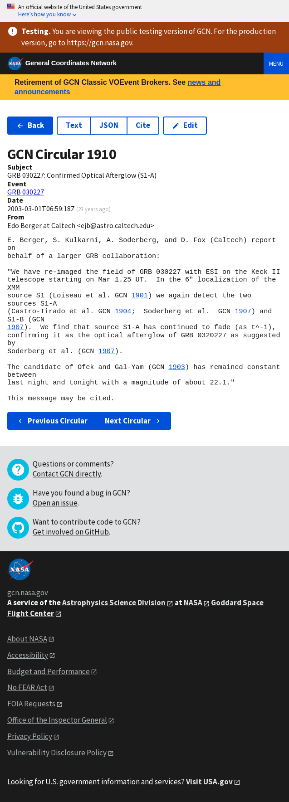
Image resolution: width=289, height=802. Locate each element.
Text (74, 125)
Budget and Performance (48, 671)
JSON (108, 125)
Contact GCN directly (67, 474)
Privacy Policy (29, 736)
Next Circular (133, 421)
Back (30, 125)
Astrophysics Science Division (114, 603)
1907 (243, 311)
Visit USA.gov (209, 782)
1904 (123, 311)
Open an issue (55, 503)
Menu (276, 63)
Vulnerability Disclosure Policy (57, 753)
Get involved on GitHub (71, 532)
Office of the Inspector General (57, 720)
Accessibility (27, 655)
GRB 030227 (25, 191)
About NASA (27, 639)
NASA (193, 603)
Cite (143, 125)
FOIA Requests (31, 704)
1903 (176, 367)
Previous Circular (52, 421)
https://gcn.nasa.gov (99, 43)
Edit (185, 125)
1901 (139, 295)
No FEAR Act (27, 687)
